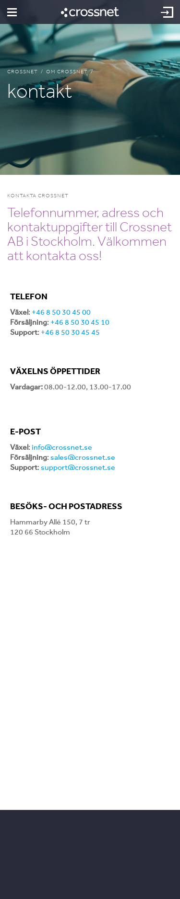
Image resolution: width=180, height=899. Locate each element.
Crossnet (22, 71)
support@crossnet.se (78, 467)
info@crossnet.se (62, 447)
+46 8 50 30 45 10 (79, 322)
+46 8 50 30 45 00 (61, 312)
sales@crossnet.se (82, 457)
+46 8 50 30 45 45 (70, 332)
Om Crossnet (67, 71)
